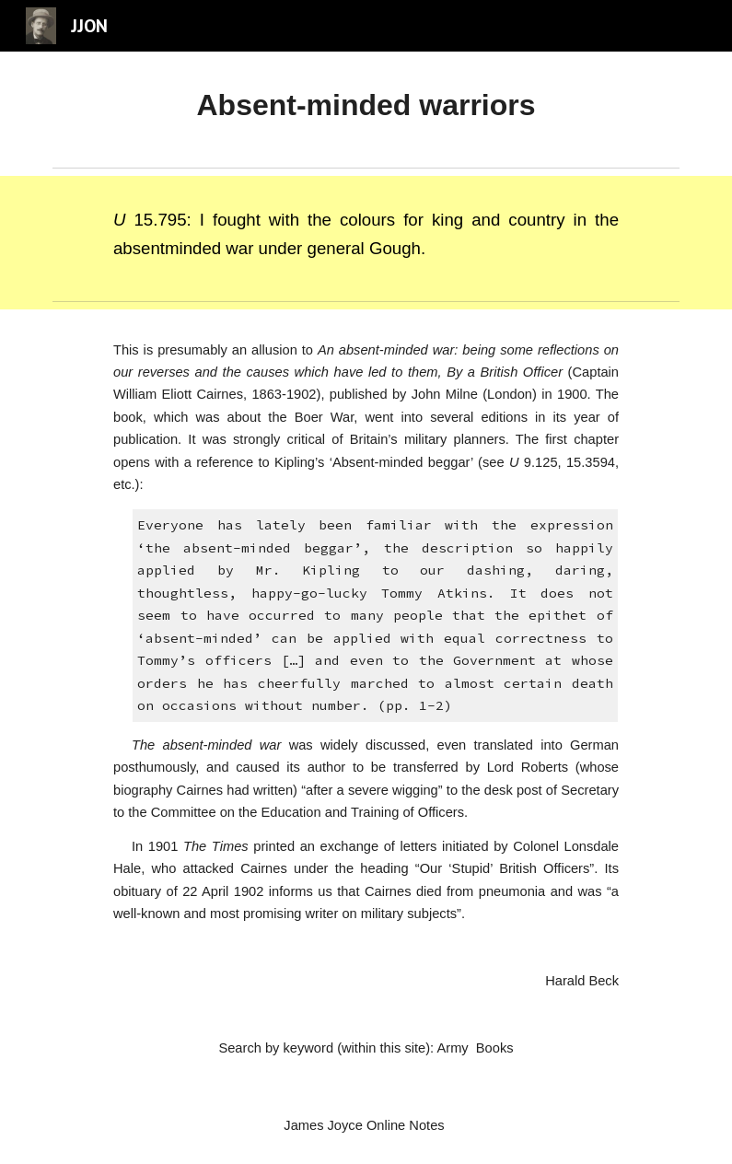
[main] (366, 105)
